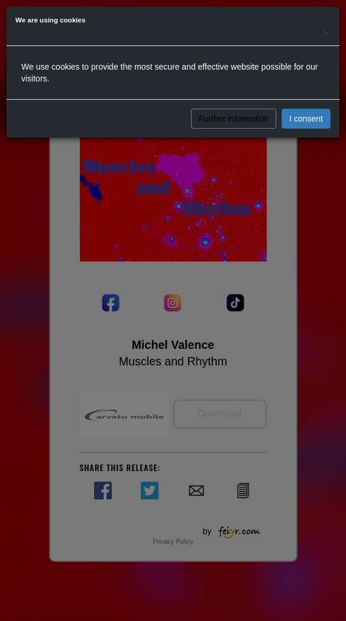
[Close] (327, 30)
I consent (306, 118)
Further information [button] (234, 118)
